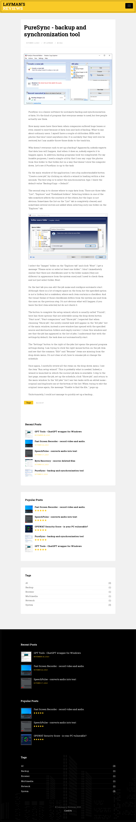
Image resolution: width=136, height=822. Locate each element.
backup (40, 403)
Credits (68, 810)
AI (27, 583)
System (29, 604)
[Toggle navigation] (129, 6)
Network (30, 600)
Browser (30, 591)
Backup (29, 587)
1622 (60, 43)
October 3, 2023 (32, 43)
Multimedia (32, 596)
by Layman (48, 43)
